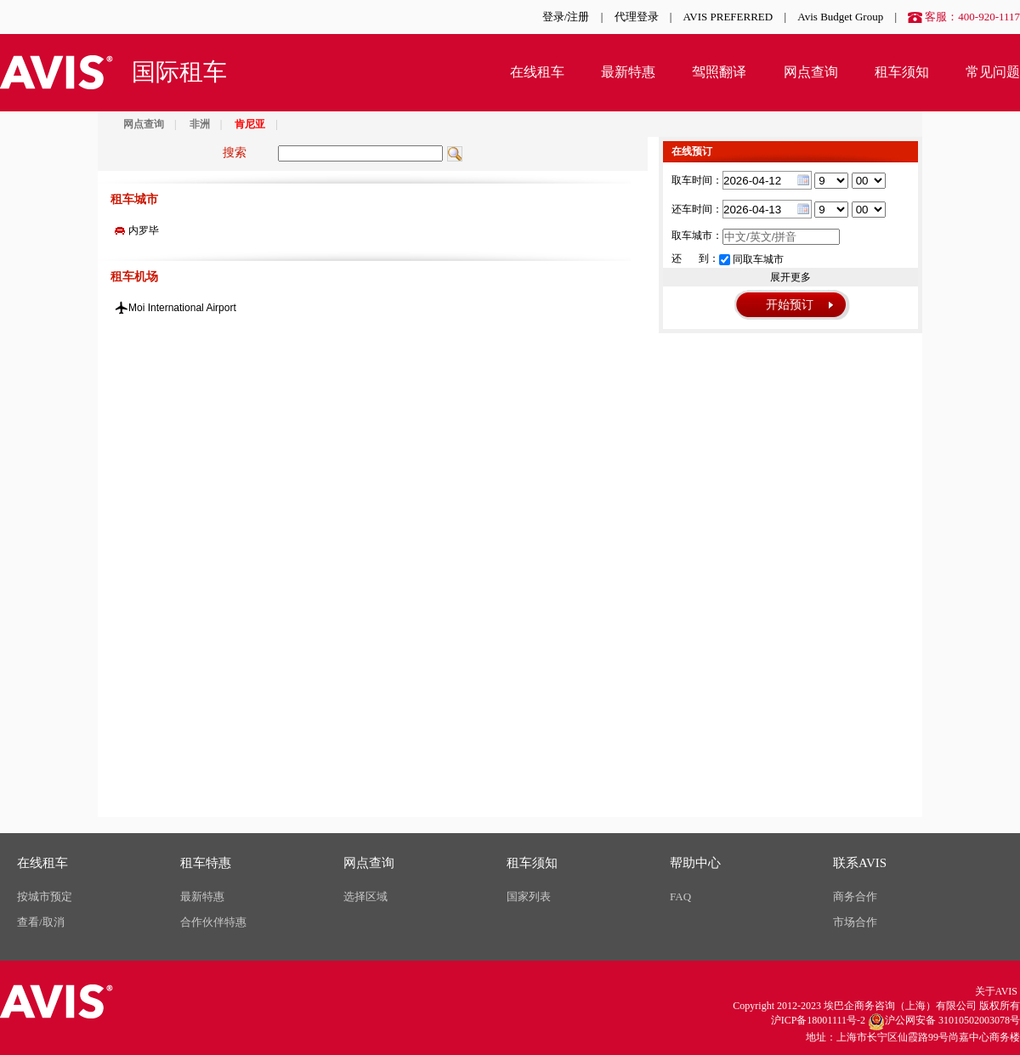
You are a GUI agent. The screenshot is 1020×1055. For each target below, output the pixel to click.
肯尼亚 (250, 124)
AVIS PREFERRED (728, 16)
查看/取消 (41, 922)
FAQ (680, 896)
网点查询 (811, 72)
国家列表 (529, 896)
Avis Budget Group (840, 16)
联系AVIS (860, 863)
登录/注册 (566, 16)
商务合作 (855, 896)
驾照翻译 (719, 72)
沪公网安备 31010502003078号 (944, 1021)
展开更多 (790, 277)
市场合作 (855, 922)
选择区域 (365, 896)
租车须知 (902, 72)
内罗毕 (143, 230)
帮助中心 (695, 863)
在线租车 (537, 72)
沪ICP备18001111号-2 (818, 1020)
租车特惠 (205, 863)
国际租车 (179, 72)
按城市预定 (44, 896)
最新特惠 (628, 72)
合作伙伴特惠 (213, 922)
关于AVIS (996, 991)
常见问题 (993, 72)
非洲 (200, 124)
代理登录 (637, 16)
